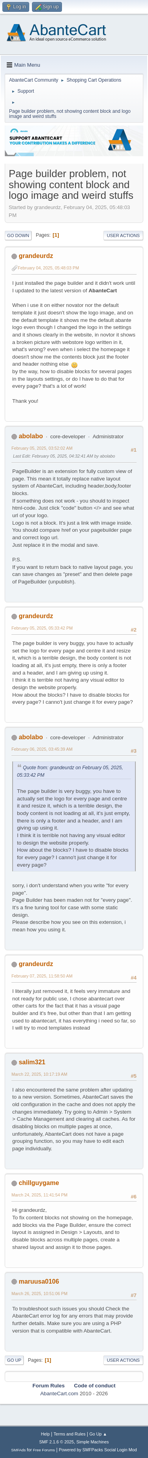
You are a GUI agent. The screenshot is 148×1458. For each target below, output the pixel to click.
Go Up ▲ (98, 1434)
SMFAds (18, 1450)
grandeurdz (36, 255)
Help (45, 1434)
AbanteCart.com (59, 1393)
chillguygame (39, 1182)
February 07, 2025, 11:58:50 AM (42, 976)
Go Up (14, 1360)
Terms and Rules (70, 1434)
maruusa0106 (39, 1281)
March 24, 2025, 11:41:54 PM (39, 1195)
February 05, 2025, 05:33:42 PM (42, 628)
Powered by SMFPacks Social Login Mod (98, 1449)
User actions (123, 235)
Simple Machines (93, 1441)
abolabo (31, 436)
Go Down (18, 235)
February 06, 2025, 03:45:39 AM (42, 749)
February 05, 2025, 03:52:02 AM (42, 448)
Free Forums (44, 1450)
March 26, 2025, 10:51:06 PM (39, 1293)
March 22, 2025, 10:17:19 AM (39, 1074)
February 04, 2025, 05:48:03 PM (48, 267)
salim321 (32, 1062)
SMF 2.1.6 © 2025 (56, 1441)
